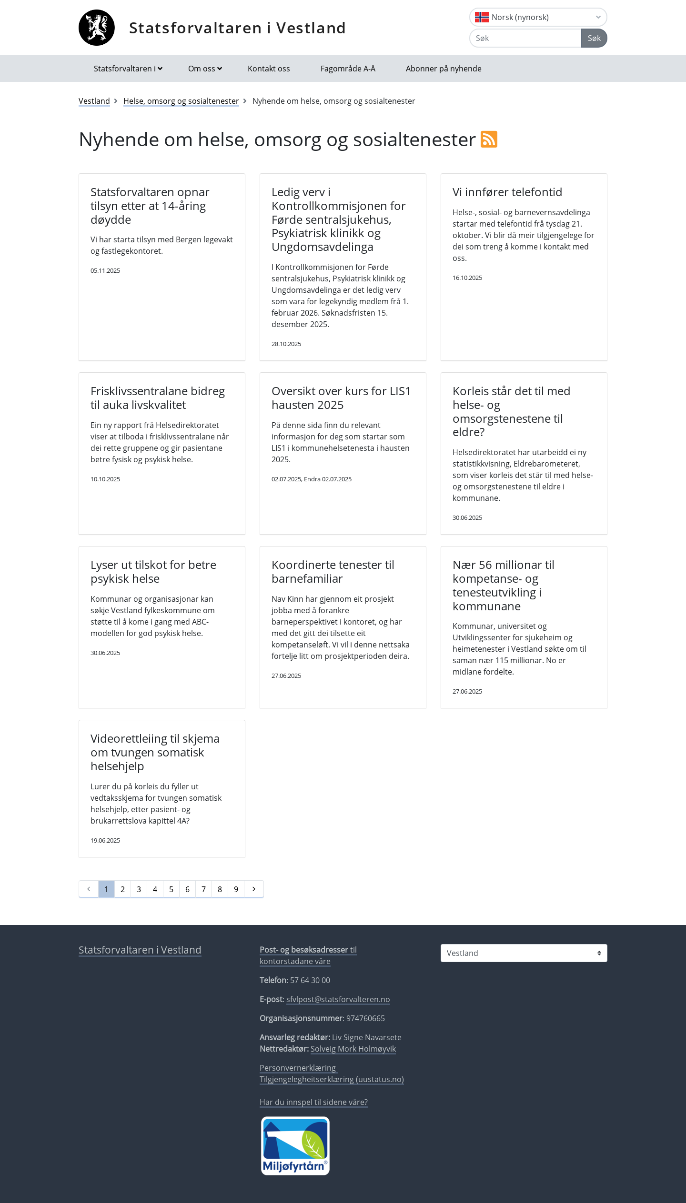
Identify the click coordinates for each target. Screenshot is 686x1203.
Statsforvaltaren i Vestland (238, 27)
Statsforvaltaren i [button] (125, 68)
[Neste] (254, 889)
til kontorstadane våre (308, 955)
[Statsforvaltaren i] (524, 953)
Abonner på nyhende (444, 68)
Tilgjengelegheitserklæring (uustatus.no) (332, 1079)
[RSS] (489, 139)
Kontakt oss (269, 68)
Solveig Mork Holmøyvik (353, 1049)
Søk (594, 38)
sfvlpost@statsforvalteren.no (338, 999)
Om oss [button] (201, 68)
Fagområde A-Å (348, 68)
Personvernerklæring (299, 1068)
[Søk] (525, 38)
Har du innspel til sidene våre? (314, 1102)
